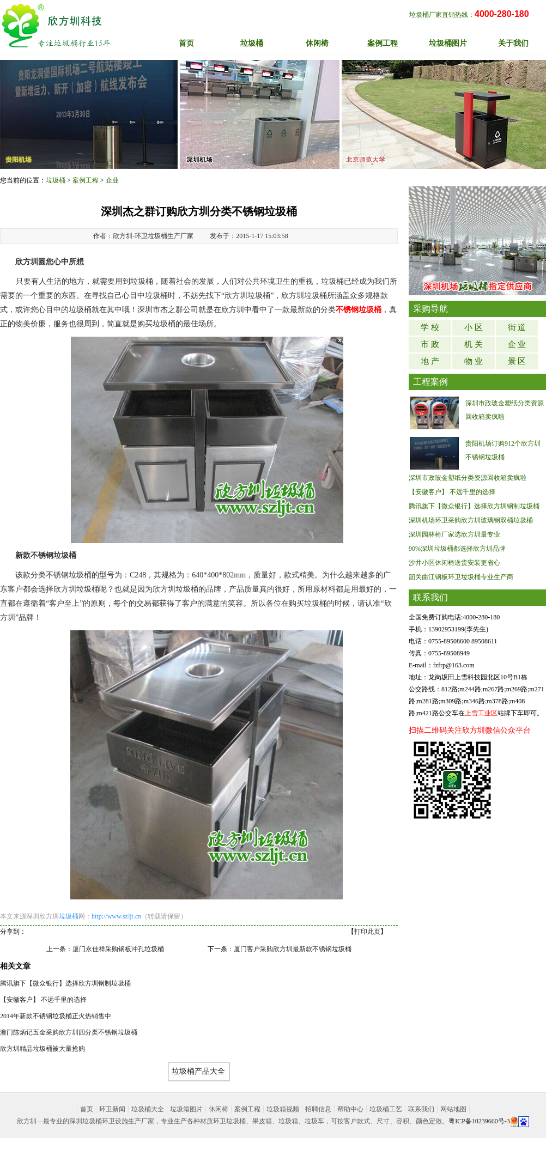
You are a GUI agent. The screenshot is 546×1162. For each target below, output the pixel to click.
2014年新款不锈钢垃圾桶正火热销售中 (55, 1016)
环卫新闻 (112, 1109)
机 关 (473, 344)
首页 (186, 43)
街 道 (517, 327)
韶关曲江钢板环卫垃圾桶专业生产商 (461, 577)
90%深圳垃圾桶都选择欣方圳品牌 (457, 548)
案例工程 (85, 180)
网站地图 (453, 1109)
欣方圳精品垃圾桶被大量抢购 (42, 1049)
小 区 (473, 327)
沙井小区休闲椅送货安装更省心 (454, 563)
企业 (112, 180)
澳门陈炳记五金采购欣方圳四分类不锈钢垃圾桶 (68, 1032)
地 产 (430, 361)
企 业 (517, 344)
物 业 (473, 361)
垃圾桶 (55, 180)
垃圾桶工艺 (385, 1109)
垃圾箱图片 (186, 1109)
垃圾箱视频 (282, 1109)
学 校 (430, 327)
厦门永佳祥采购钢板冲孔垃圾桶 (118, 949)
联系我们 (421, 1109)
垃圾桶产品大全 (198, 1071)
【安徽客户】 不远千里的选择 (43, 999)
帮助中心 (350, 1109)
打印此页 (367, 931)
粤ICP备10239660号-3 (479, 1121)
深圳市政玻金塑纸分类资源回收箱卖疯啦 (467, 478)
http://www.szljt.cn (116, 916)
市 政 (430, 344)
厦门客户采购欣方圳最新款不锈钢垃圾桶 (292, 949)
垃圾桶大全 (147, 1109)
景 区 (517, 361)
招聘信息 (318, 1109)
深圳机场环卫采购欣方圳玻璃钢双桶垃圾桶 (471, 520)
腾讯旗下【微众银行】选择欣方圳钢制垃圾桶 (65, 983)
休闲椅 (218, 1109)
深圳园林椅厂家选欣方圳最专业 (454, 534)
